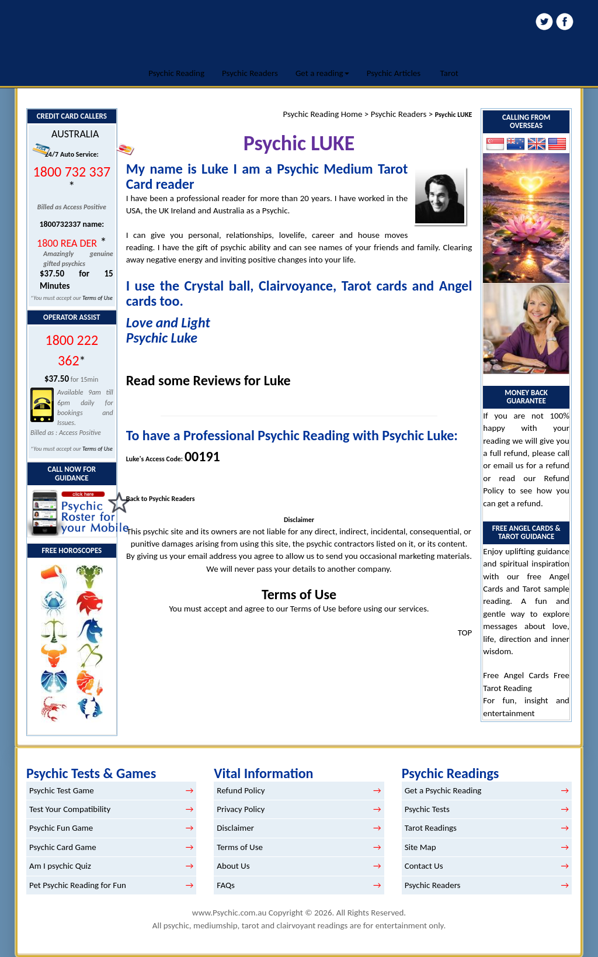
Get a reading (322, 73)
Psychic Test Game (61, 790)
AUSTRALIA (75, 133)
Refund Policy (241, 790)
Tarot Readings (431, 828)
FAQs (226, 885)
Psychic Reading (176, 73)
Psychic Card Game (62, 847)
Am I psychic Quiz (60, 866)
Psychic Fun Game (61, 828)
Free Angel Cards (518, 675)
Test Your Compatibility (69, 809)
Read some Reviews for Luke (208, 380)
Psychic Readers (250, 73)
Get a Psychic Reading (443, 790)
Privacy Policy (241, 809)
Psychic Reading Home (322, 114)
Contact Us (424, 866)
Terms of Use (97, 298)
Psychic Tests (427, 809)
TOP (465, 632)
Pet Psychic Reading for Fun (77, 885)
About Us (233, 866)
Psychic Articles (394, 73)
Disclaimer (235, 828)
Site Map (420, 847)
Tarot (449, 73)
